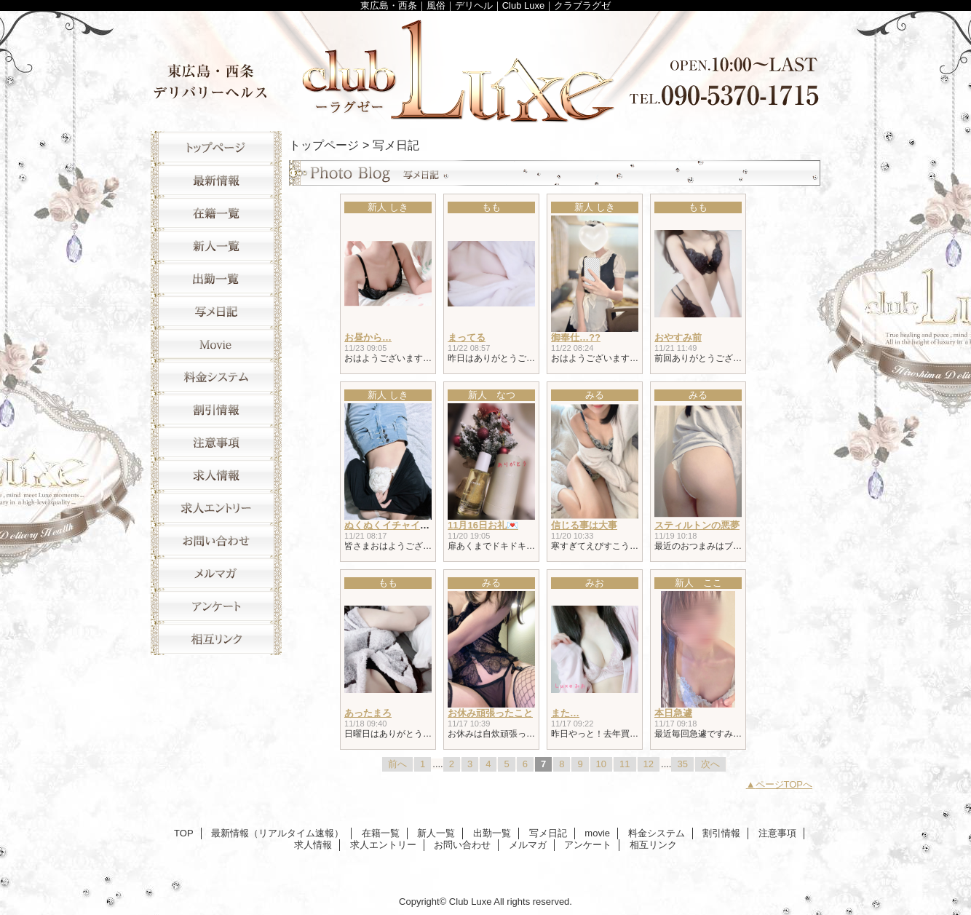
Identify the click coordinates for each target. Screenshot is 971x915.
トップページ (324, 144)
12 (648, 763)
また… (565, 713)
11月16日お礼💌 (483, 525)
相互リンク (216, 638)
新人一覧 (216, 245)
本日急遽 (673, 713)
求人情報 (216, 475)
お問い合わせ (216, 540)
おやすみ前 (678, 337)
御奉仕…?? (576, 337)
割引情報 (216, 409)
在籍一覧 (216, 213)
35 (682, 763)
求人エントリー (216, 507)
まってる (467, 337)
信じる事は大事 (584, 525)
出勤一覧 (216, 278)
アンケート (216, 606)
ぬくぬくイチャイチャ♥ (394, 525)
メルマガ (216, 573)
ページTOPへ (784, 784)
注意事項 (216, 442)
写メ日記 (216, 311)
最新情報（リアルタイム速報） (216, 180)
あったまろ (368, 713)
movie (216, 344)
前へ (397, 763)
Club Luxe (485, 67)
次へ (710, 763)
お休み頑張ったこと (490, 713)
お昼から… (368, 337)
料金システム (216, 376)
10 (601, 763)
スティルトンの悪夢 (697, 525)
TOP (216, 147)
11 (624, 763)
